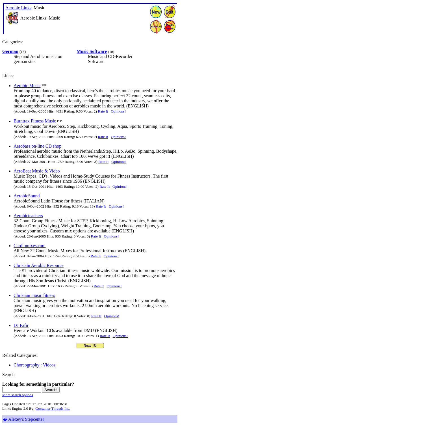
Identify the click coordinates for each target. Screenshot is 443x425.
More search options (17, 395)
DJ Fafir (21, 325)
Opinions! (118, 111)
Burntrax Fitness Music (35, 121)
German (10, 51)
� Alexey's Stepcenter (23, 419)
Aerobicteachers (28, 215)
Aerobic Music (27, 85)
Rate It (103, 111)
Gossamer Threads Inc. (52, 408)
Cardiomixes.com (29, 245)
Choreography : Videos (34, 365)
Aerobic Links (18, 7)
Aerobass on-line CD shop (37, 146)
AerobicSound (27, 195)
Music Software (92, 51)
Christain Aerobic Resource (39, 265)
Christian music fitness (34, 295)
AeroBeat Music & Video (37, 171)
